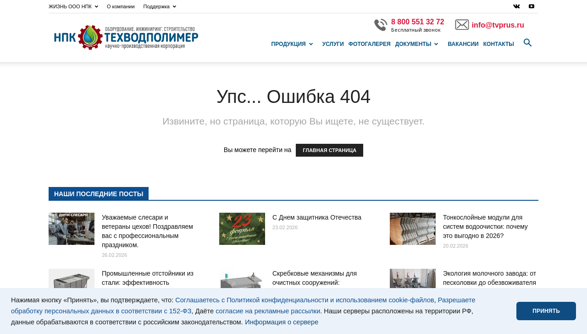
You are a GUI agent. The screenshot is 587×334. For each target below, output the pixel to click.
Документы (417, 44)
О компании (121, 6)
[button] (527, 43)
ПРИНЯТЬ (546, 311)
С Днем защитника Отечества (316, 217)
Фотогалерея (370, 44)
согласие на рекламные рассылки (268, 311)
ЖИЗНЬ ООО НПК (73, 6)
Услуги (333, 44)
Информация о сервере (281, 322)
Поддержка (160, 6)
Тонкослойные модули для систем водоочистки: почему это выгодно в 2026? (485, 226)
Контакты (498, 44)
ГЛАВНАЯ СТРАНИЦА (329, 150)
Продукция (292, 44)
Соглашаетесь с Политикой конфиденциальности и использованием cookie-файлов (304, 300)
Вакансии (463, 44)
